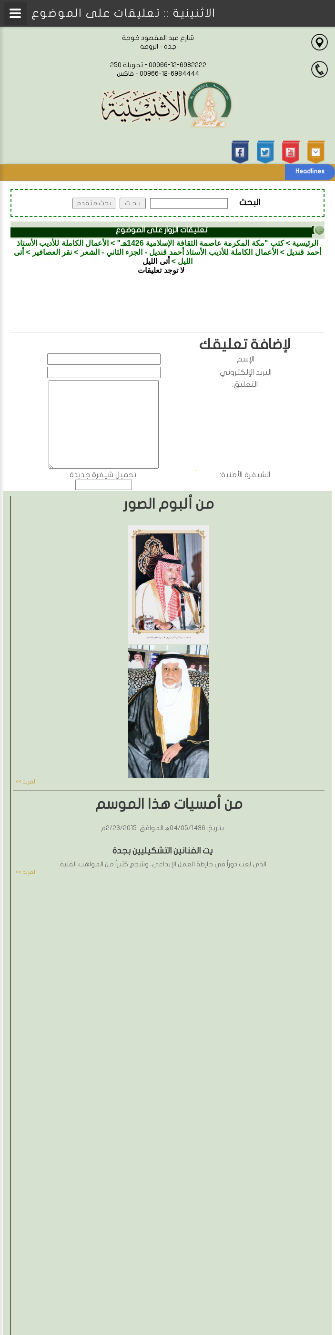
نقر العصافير (52, 252)
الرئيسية (305, 243)
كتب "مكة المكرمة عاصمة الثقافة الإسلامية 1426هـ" (200, 243)
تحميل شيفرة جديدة (103, 475)
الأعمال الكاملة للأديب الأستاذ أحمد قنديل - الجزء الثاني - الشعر (179, 252)
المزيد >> (26, 781)
